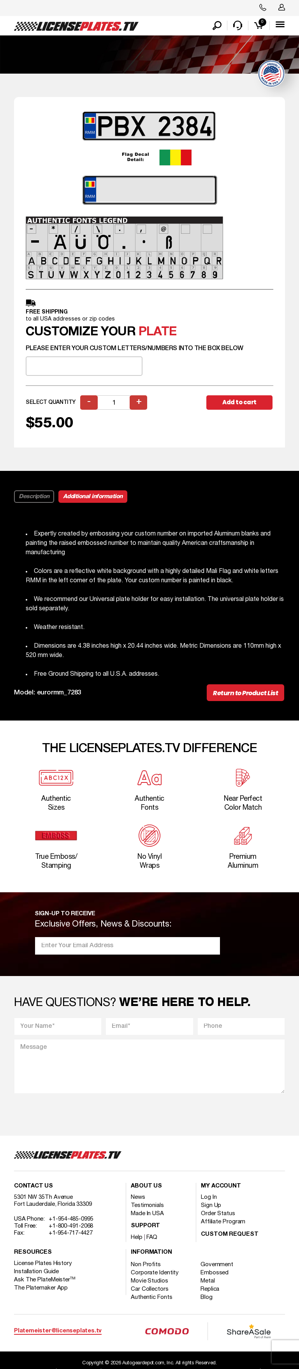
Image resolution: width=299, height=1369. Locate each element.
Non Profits (146, 1264)
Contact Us (33, 1186)
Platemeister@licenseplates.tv (58, 1331)
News (138, 1197)
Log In (208, 1197)
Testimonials (147, 1205)
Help (136, 1237)
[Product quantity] (113, 402)
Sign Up (211, 1205)
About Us (146, 1186)
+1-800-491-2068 (71, 1226)
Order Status (218, 1213)
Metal (208, 1281)
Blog (207, 1297)
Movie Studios (149, 1281)
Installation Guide (36, 1271)
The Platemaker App (41, 1288)
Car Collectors (150, 1289)
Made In (147, 1213)
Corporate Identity (155, 1273)
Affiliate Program (223, 1222)
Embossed (215, 1273)
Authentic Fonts (151, 1297)
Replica (210, 1289)
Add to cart (239, 402)
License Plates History (43, 1263)
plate (157, 332)
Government (217, 1264)
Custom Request (230, 1234)
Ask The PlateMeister (45, 1280)
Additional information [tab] (93, 496)
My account (221, 1186)
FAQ (152, 1237)
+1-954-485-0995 (71, 1219)
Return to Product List (245, 693)
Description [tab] (34, 496)
